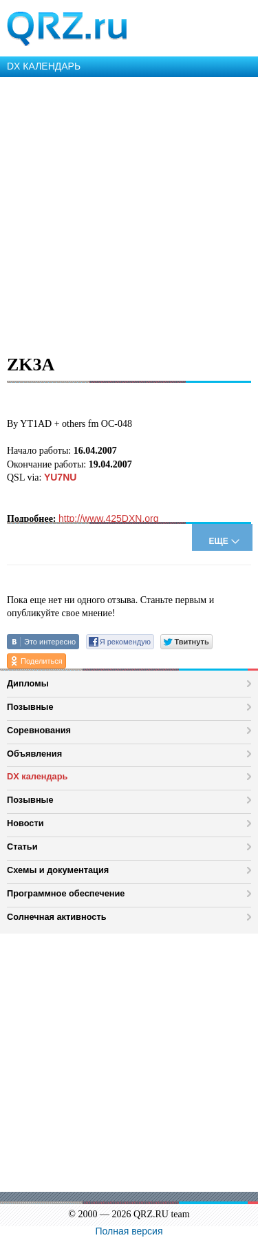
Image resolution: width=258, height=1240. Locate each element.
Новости (25, 823)
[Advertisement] (129, 213)
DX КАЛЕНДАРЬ (43, 66)
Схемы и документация (58, 870)
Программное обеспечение (66, 893)
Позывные (30, 707)
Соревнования (39, 730)
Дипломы (28, 683)
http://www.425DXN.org (108, 518)
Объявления (34, 753)
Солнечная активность (57, 917)
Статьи (22, 846)
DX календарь (37, 776)
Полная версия (129, 1231)
